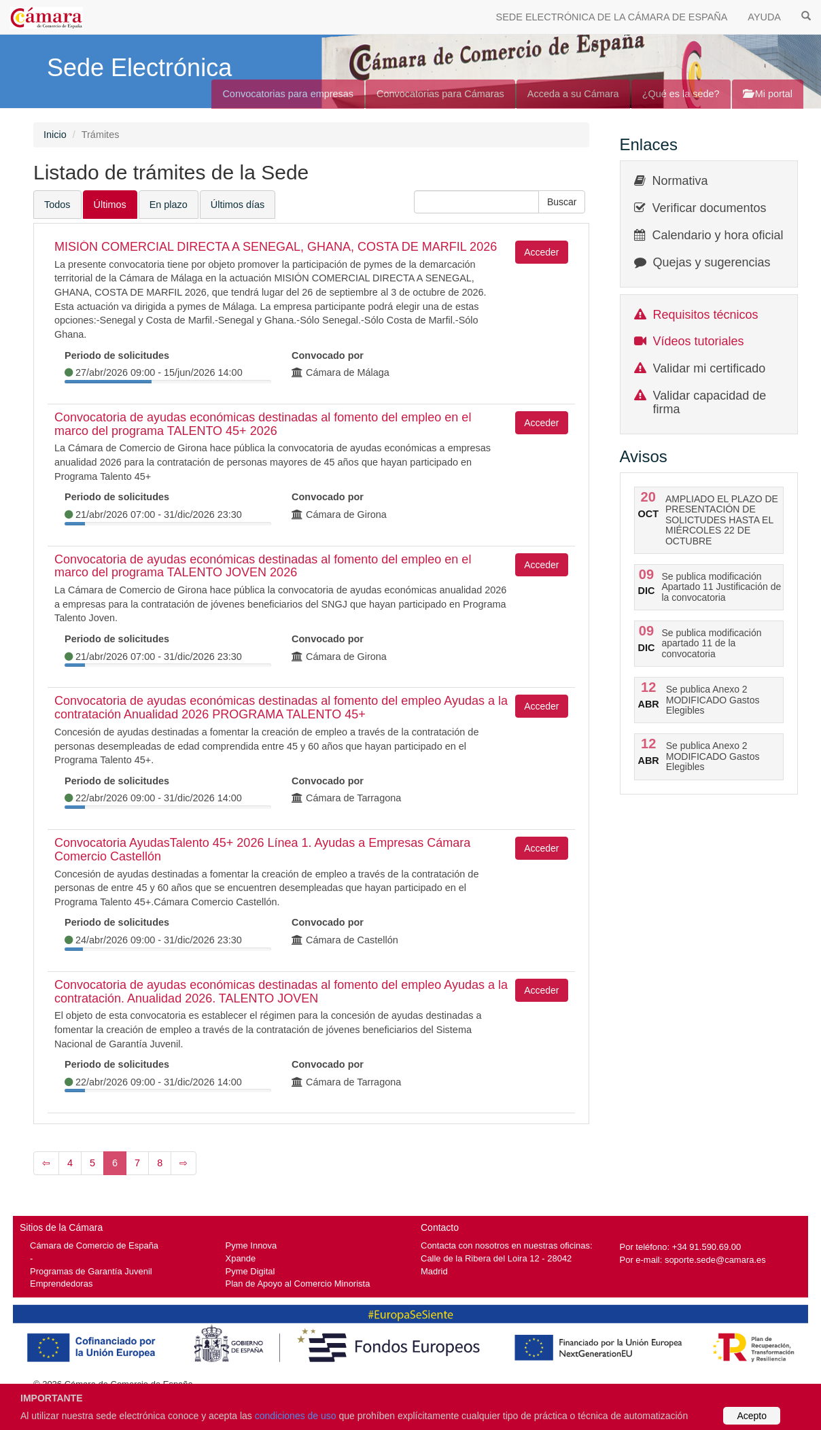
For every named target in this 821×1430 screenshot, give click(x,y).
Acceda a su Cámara (573, 93)
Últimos (110, 204)
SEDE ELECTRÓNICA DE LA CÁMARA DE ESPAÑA (612, 17)
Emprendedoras (61, 1283)
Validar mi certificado (709, 368)
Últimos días (237, 204)
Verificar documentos (709, 208)
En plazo (169, 204)
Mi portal (767, 93)
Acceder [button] (541, 252)
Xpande (241, 1258)
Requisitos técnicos (705, 314)
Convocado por (328, 355)
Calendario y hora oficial (718, 235)
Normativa (680, 181)
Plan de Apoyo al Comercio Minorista (298, 1283)
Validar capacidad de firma (710, 402)
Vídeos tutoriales (698, 341)
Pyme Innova (251, 1245)
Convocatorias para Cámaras (440, 93)
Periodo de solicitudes (117, 355)
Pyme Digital (250, 1271)
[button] (562, 201)
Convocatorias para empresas (287, 93)
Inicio (55, 134)
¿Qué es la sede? (681, 93)
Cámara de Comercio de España (94, 1245)
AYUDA (764, 17)
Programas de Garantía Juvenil (91, 1271)
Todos (57, 204)
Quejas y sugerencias (712, 262)
